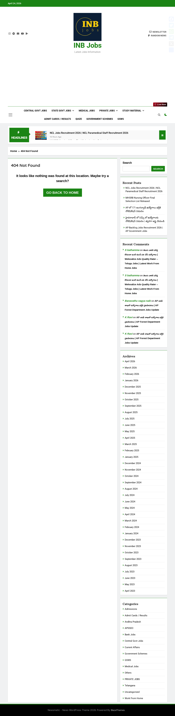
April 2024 (130, 514)
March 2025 (131, 444)
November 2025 (133, 393)
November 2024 (133, 469)
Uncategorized (132, 692)
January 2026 (131, 380)
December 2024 (133, 463)
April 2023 (130, 590)
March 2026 (131, 367)
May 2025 (130, 431)
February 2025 (132, 450)
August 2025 (131, 412)
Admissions (131, 609)
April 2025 (130, 437)
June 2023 (130, 578)
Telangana (130, 685)
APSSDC (129, 628)
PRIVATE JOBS (132, 679)
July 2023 (129, 571)
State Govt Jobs (61, 110)
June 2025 (130, 425)
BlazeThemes (118, 710)
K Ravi (128, 317)
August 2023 (131, 565)
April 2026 (130, 361)
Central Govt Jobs (35, 110)
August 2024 (131, 488)
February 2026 (132, 374)
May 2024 (130, 508)
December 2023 (133, 539)
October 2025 (131, 399)
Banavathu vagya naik (138, 300)
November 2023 (133, 546)
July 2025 (129, 418)
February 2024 (132, 527)
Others (128, 672)
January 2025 (131, 457)
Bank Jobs (130, 634)
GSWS (120, 119)
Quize (79, 119)
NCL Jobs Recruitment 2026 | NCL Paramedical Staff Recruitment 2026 (89, 132)
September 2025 (133, 405)
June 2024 (130, 501)
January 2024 (131, 533)
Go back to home (62, 192)
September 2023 (133, 559)
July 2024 (129, 495)
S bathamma (132, 250)
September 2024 (133, 482)
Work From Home (134, 698)
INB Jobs (88, 45)
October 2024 (131, 476)
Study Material (131, 110)
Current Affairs (132, 647)
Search (127, 163)
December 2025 (133, 386)
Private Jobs (107, 110)
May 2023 (130, 584)
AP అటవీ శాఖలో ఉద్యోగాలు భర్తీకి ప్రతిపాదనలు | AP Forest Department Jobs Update (144, 305)
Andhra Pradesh (133, 621)
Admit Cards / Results (57, 119)
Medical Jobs (87, 110)
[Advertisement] (87, 77)
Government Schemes (99, 119)
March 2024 (131, 520)
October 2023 (131, 552)
